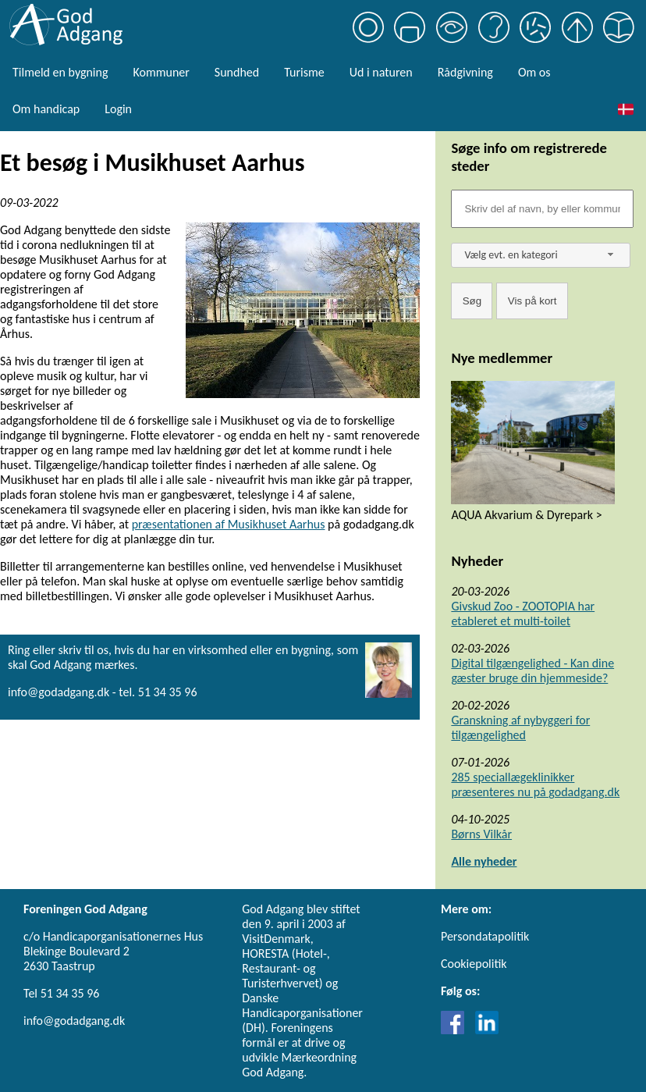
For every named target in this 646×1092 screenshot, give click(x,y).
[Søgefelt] (542, 209)
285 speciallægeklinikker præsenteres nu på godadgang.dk (535, 784)
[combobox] (540, 255)
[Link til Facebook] (456, 1030)
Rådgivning (465, 72)
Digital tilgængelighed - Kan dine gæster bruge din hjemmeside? (532, 670)
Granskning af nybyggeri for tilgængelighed (520, 727)
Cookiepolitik (474, 963)
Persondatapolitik (485, 936)
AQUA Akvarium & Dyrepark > (526, 514)
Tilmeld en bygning (60, 72)
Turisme (304, 72)
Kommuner (161, 72)
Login (118, 108)
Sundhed (237, 72)
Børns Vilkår (481, 834)
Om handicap (46, 108)
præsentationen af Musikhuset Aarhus (228, 524)
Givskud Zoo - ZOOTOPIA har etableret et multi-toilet (523, 613)
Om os (534, 72)
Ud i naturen (381, 72)
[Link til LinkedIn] (487, 1030)
